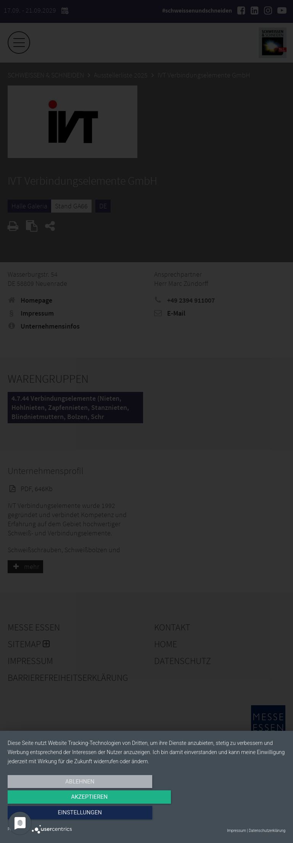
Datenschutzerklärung (267, 830)
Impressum (236, 830)
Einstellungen (244, 815)
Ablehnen (49, 815)
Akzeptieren (146, 815)
